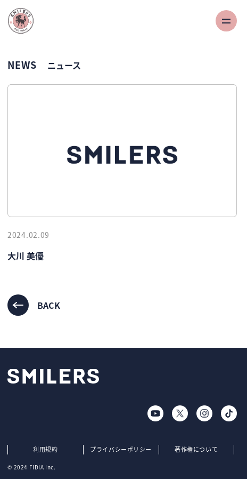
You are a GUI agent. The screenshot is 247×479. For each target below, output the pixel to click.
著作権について (196, 449)
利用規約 (45, 449)
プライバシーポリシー (121, 449)
